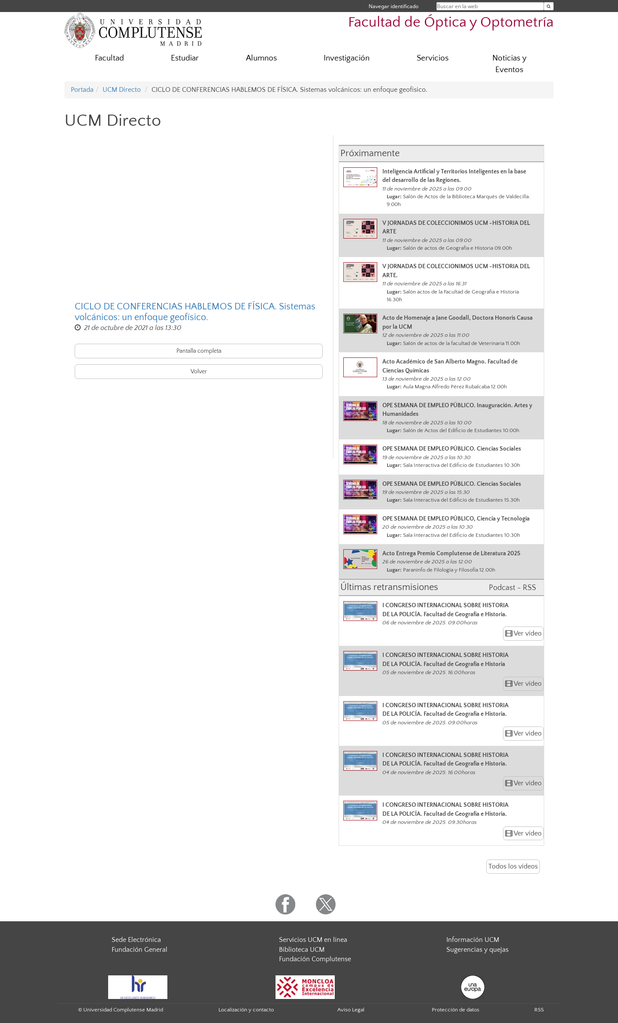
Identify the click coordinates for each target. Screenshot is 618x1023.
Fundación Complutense (315, 959)
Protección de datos (455, 1010)
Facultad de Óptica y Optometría (451, 22)
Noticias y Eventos (509, 64)
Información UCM (472, 940)
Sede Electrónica (136, 940)
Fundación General (139, 949)
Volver (199, 371)
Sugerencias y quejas (477, 949)
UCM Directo (122, 90)
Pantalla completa (198, 351)
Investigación (347, 58)
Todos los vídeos (513, 866)
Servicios (432, 58)
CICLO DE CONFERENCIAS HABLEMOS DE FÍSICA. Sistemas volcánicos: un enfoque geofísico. (195, 312)
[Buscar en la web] (549, 6)
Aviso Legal (350, 1010)
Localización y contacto (246, 1010)
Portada (82, 90)
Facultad (109, 58)
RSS (539, 1010)
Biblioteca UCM (301, 949)
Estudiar (185, 58)
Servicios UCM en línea (313, 940)
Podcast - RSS (512, 588)
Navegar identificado (393, 6)
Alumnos (261, 58)
